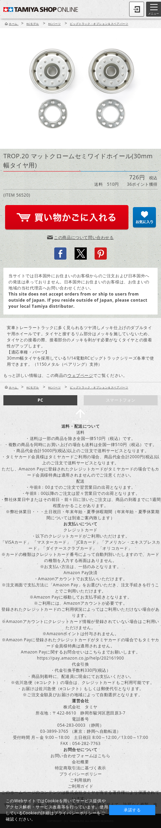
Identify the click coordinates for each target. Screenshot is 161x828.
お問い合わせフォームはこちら (80, 756)
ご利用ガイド (81, 786)
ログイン (136, 9)
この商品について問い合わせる (84, 237)
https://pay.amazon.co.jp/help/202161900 (80, 658)
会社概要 (80, 762)
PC (40, 400)
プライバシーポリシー (80, 774)
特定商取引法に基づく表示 (80, 768)
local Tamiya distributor (47, 306)
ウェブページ (80, 375)
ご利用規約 (80, 780)
